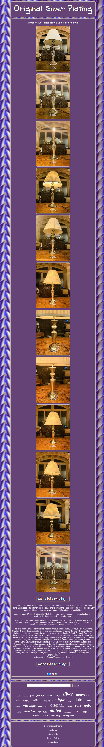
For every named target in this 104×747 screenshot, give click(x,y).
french (47, 700)
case (17, 700)
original (57, 705)
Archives (53, 730)
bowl (69, 701)
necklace (67, 712)
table (69, 706)
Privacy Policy (53, 738)
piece (32, 696)
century (50, 695)
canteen (17, 706)
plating (40, 695)
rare (78, 705)
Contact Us (53, 734)
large (26, 700)
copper (86, 711)
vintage (29, 705)
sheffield (35, 716)
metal (18, 696)
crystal (45, 715)
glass (88, 700)
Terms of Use (53, 742)
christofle (42, 711)
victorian (29, 711)
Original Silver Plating (53, 726)
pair (46, 706)
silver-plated (68, 716)
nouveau (83, 694)
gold (87, 705)
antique (58, 699)
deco (77, 711)
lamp (19, 712)
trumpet (25, 696)
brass (40, 706)
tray (58, 695)
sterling (55, 715)
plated (55, 710)
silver (68, 694)
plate (77, 699)
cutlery (36, 700)
